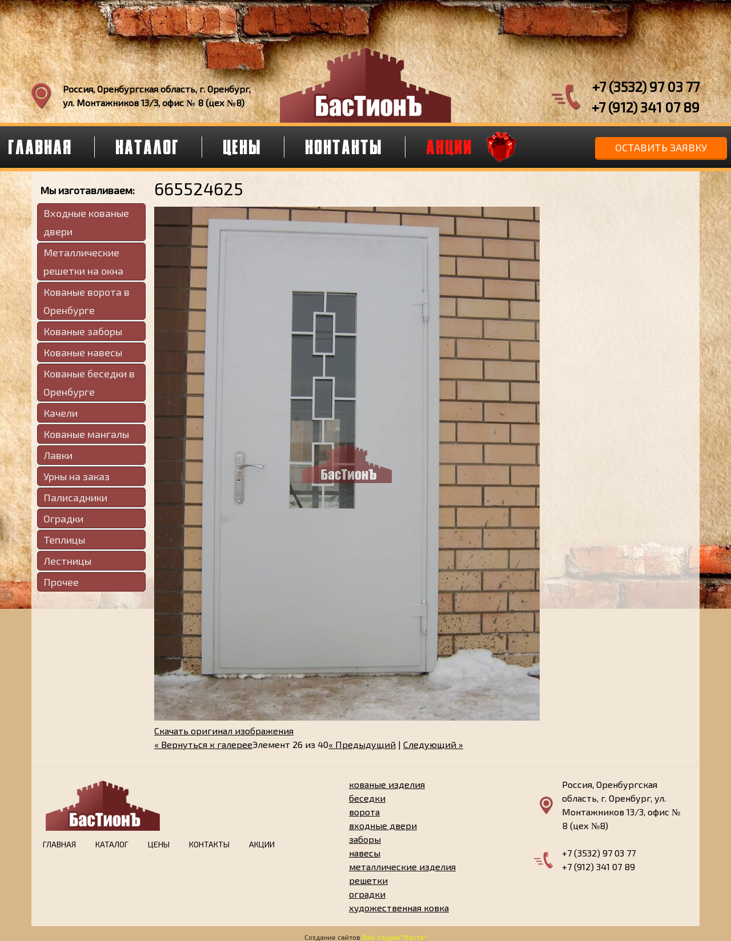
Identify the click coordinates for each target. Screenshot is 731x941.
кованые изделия (387, 784)
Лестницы (67, 560)
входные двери (383, 825)
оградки (367, 893)
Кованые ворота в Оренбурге (86, 300)
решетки (368, 880)
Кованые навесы (82, 352)
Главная (59, 844)
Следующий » (433, 744)
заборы (365, 839)
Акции (450, 146)
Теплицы (64, 539)
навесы (364, 852)
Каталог (148, 146)
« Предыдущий (362, 744)
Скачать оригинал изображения (224, 730)
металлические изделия (402, 866)
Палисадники (75, 497)
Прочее (61, 582)
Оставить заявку (661, 147)
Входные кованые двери (86, 222)
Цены (242, 146)
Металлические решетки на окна (83, 261)
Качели (60, 413)
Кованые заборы (82, 331)
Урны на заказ (76, 476)
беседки (367, 798)
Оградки (63, 518)
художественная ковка (399, 907)
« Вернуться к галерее (203, 744)
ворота (364, 811)
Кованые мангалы (86, 434)
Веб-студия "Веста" (394, 937)
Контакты (344, 146)
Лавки (58, 455)
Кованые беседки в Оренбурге (89, 382)
